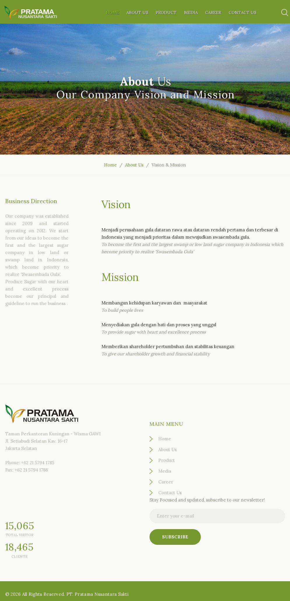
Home (112, 12)
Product (166, 12)
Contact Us (242, 12)
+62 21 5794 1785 (37, 462)
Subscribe (175, 537)
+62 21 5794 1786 (31, 470)
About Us (137, 12)
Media (191, 12)
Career (213, 12)
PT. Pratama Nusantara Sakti (97, 594)
